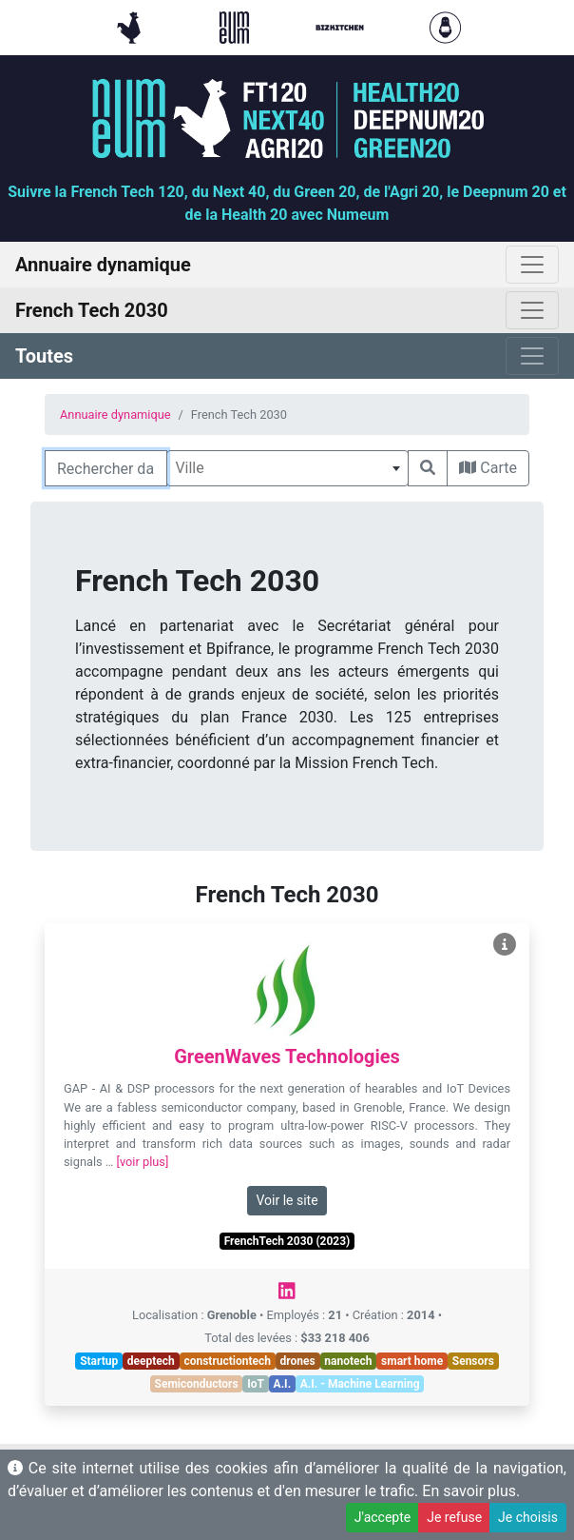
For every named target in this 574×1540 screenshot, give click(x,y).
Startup (99, 1361)
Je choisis (528, 1517)
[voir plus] (143, 1162)
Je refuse (454, 1517)
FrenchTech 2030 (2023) (287, 1241)
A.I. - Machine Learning (360, 1384)
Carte (488, 468)
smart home (412, 1361)
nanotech (348, 1361)
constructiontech (227, 1361)
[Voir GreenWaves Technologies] (505, 944)
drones (298, 1361)
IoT (255, 1384)
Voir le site (286, 1200)
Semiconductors (197, 1384)
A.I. (283, 1384)
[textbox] (287, 468)
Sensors (473, 1361)
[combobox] (287, 468)
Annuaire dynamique (115, 414)
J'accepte (382, 1517)
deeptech (151, 1361)
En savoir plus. (471, 1491)
